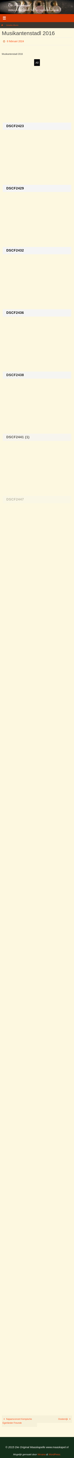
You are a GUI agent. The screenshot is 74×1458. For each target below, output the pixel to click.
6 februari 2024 (15, 41)
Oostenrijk (64, 1419)
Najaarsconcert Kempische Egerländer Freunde (17, 1421)
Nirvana (42, 1454)
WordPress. (55, 1454)
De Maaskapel (19, 5)
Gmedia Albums (12, 25)
